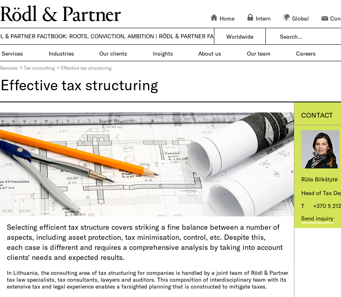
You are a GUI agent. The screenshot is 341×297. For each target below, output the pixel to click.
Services (9, 68)
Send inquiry (317, 218)
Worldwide (239, 36)
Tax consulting (39, 68)
